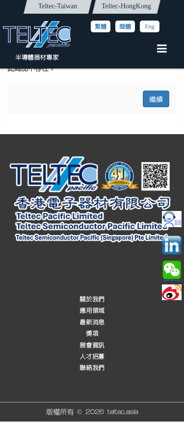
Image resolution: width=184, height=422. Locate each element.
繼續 (156, 99)
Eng (149, 26)
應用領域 (91, 311)
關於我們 (91, 299)
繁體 (100, 26)
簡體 (125, 26)
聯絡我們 (91, 368)
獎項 (92, 334)
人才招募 (91, 356)
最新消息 (91, 322)
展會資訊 (91, 345)
